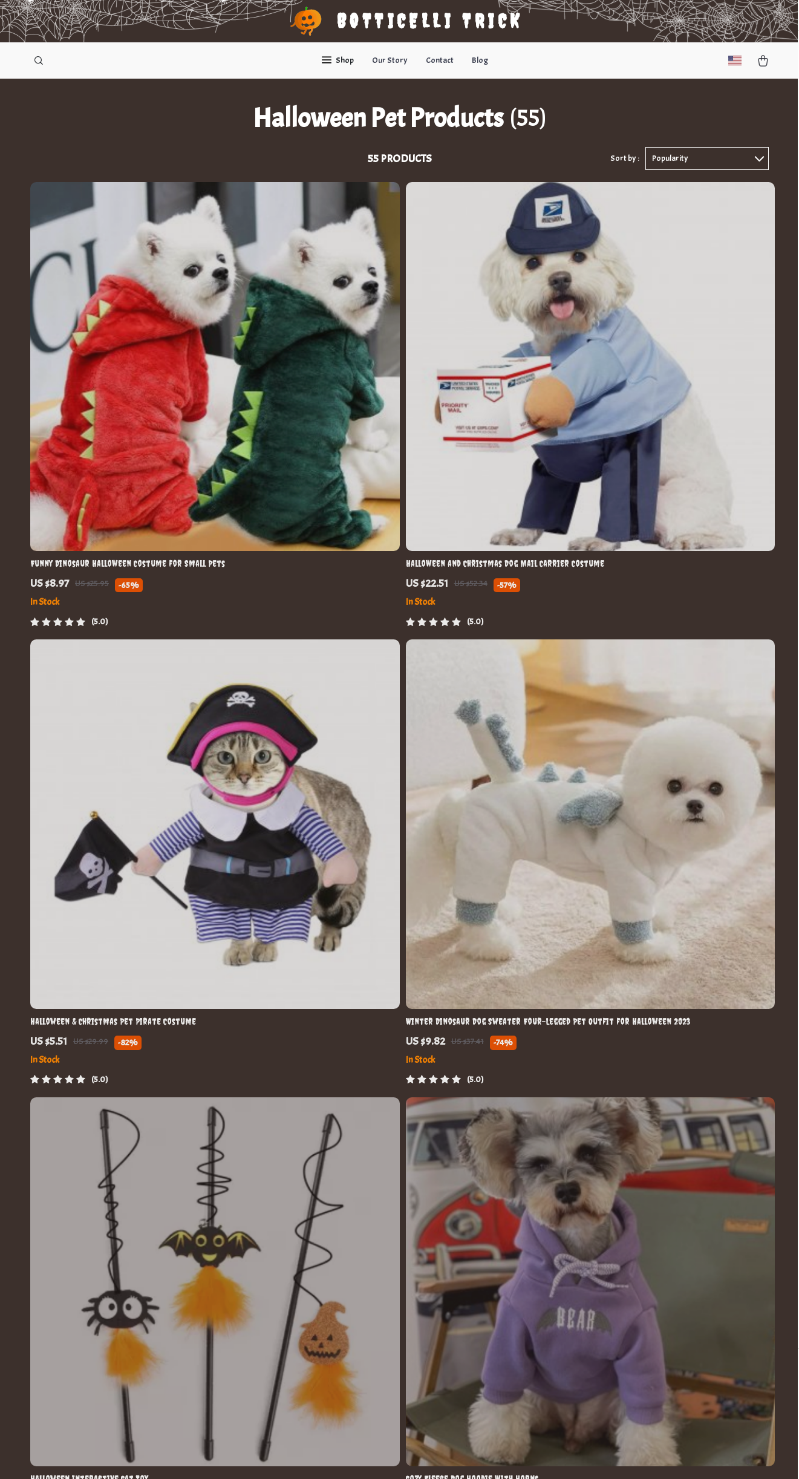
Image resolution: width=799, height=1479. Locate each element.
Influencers (255, 1267)
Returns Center (367, 1227)
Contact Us (359, 1167)
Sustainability (260, 1347)
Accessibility (380, 1455)
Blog (480, 60)
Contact (440, 60)
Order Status (363, 1207)
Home (451, 1167)
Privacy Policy (467, 1247)
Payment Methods (372, 1287)
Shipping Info (363, 1247)
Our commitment (590, 1237)
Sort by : (624, 164)
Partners (250, 1327)
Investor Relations (269, 1307)
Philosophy (254, 1367)
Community (255, 1387)
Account (456, 1207)
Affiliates (251, 1287)
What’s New (463, 1187)
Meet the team (261, 1207)
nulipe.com (578, 1167)
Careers (249, 1227)
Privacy (342, 1455)
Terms (318, 1455)
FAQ (346, 1267)
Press (244, 1247)
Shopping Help (366, 1187)
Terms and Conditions (481, 1227)
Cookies (456, 1267)
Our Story (390, 60)
